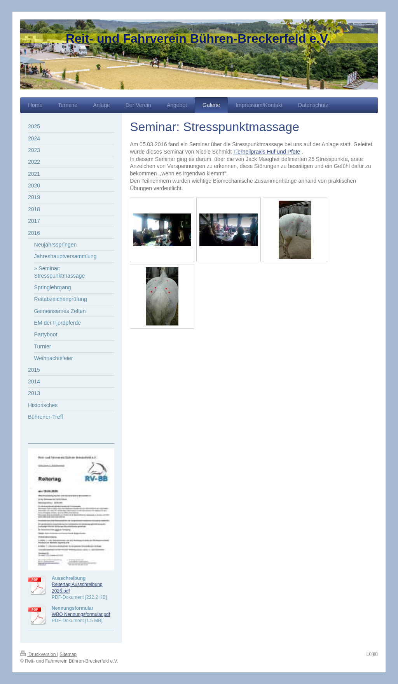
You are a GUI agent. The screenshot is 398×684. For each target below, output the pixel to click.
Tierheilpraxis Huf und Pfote (266, 152)
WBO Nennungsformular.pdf (81, 614)
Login (372, 653)
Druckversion (38, 654)
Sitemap (68, 654)
